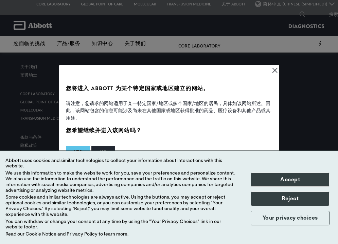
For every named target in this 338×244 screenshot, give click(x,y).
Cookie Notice (40, 234)
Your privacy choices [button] (290, 218)
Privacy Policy (82, 234)
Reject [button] (290, 198)
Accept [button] (290, 179)
